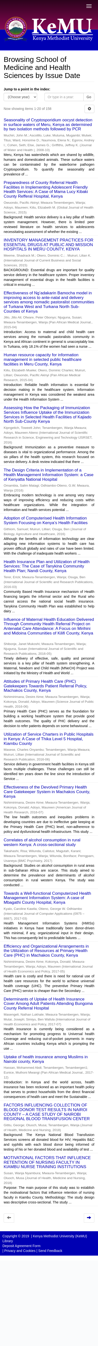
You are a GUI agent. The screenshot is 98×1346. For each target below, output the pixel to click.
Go (89, 97)
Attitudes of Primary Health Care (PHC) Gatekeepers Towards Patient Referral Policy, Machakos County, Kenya (45, 686)
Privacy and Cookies (20, 1251)
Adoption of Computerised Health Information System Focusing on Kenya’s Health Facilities (46, 520)
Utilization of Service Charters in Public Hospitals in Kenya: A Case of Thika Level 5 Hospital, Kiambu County (49, 739)
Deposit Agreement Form (21, 1246)
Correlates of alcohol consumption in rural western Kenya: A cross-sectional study (42, 842)
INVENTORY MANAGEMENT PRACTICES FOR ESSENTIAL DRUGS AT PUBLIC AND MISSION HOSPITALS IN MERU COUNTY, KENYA (48, 244)
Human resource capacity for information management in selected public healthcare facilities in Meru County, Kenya (42, 359)
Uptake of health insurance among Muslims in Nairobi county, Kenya (46, 1059)
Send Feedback (50, 1251)
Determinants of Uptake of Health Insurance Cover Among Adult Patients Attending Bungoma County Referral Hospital (48, 1003)
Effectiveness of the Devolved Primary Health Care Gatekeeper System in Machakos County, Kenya (47, 791)
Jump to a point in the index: (27, 89)
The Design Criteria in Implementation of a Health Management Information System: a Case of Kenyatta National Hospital (49, 474)
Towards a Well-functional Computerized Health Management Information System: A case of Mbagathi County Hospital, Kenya (47, 898)
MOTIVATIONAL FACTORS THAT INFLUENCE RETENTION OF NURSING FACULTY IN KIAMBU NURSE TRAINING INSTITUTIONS (47, 1162)
